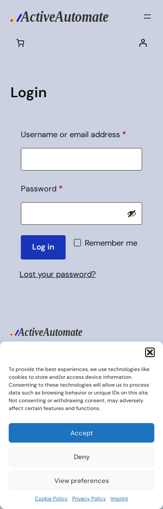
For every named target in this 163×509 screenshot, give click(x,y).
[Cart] (20, 42)
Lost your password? (58, 274)
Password (57, 187)
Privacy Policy (89, 498)
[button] (150, 352)
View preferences (81, 480)
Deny (82, 457)
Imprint (119, 498)
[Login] (143, 42)
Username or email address (81, 133)
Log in (43, 247)
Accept (81, 433)
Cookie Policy (51, 498)
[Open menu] (147, 16)
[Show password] (131, 213)
